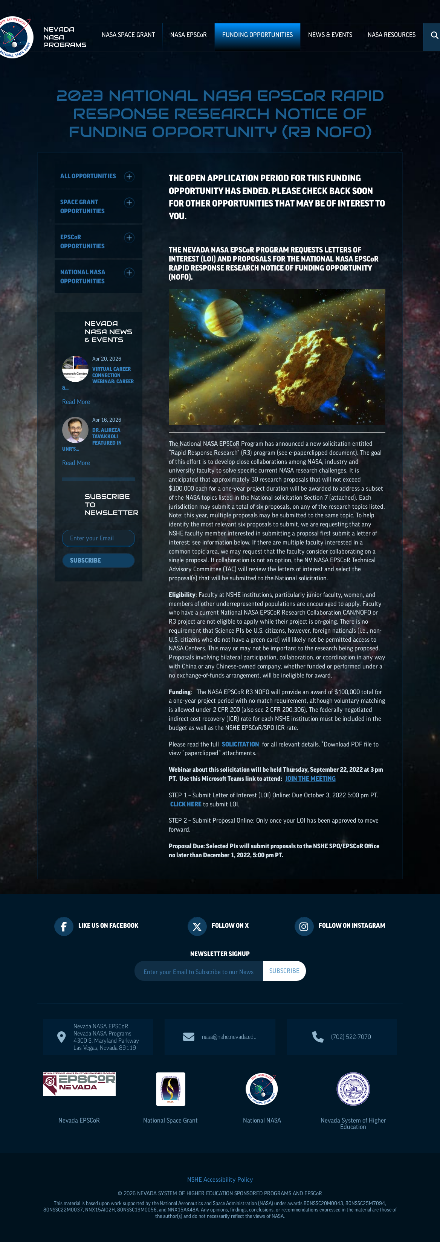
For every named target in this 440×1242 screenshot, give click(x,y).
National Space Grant (170, 1120)
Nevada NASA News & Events (108, 331)
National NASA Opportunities (97, 276)
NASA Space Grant (128, 34)
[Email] (98, 538)
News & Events (330, 34)
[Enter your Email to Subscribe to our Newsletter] (198, 972)
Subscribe (85, 560)
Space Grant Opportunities (97, 205)
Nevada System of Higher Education (353, 1123)
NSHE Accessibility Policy (220, 1179)
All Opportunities (97, 176)
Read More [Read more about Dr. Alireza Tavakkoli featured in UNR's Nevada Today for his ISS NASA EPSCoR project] (76, 462)
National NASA (262, 1120)
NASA (188, 34)
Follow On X (230, 925)
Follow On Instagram (352, 925)
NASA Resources (392, 34)
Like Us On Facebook (108, 925)
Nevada (79, 1120)
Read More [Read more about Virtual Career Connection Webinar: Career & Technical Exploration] (76, 401)
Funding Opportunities (257, 34)
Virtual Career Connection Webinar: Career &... (98, 378)
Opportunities (97, 240)
